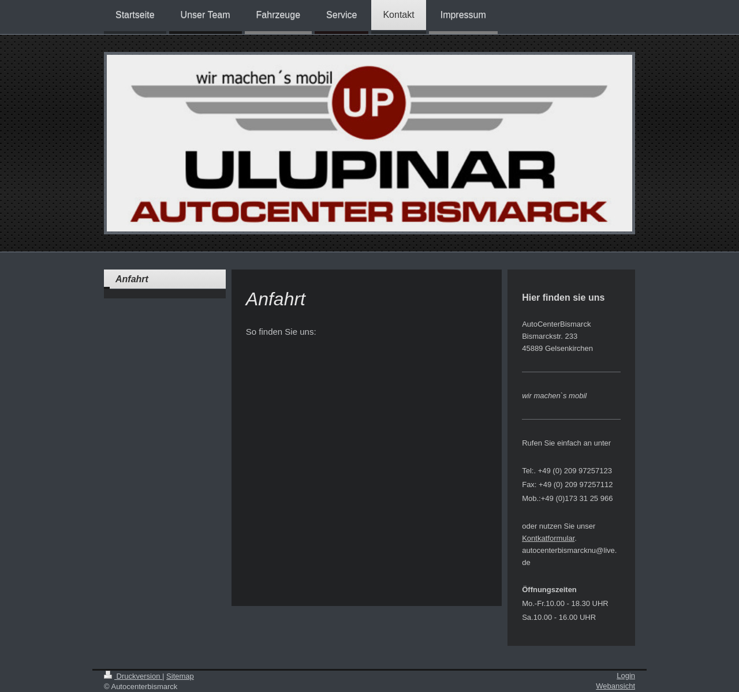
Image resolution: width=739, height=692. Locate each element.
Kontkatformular (548, 538)
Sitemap (180, 676)
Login (626, 675)
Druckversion (133, 676)
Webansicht (615, 686)
